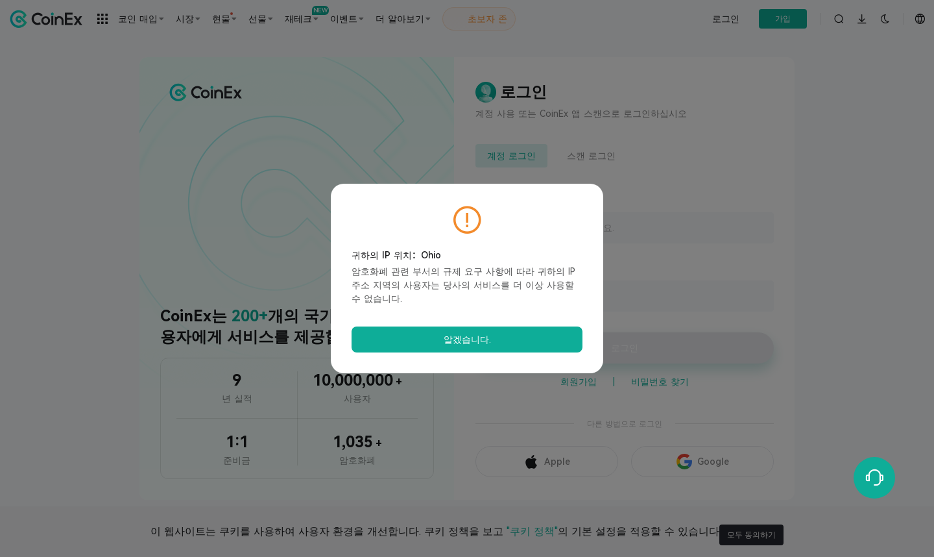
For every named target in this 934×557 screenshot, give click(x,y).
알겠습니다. (467, 339)
